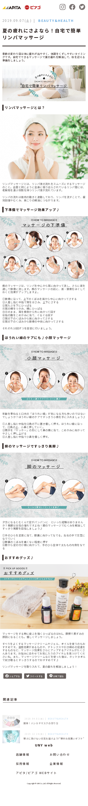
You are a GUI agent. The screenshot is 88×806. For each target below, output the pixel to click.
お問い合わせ (60, 754)
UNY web (44, 745)
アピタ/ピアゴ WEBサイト (36, 773)
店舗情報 (23, 754)
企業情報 (56, 764)
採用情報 (23, 764)
